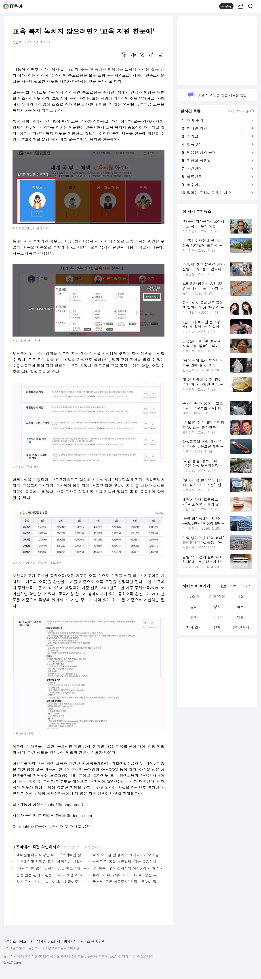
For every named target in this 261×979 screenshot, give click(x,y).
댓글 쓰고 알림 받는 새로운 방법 (217, 95)
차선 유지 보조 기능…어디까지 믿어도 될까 (51, 881)
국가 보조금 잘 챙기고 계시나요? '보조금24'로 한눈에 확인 (127, 854)
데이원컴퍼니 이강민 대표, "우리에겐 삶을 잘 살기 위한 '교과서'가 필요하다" (51, 854)
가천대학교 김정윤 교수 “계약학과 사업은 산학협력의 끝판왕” (51, 861)
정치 (217, 606)
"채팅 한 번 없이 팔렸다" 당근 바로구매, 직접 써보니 (51, 868)
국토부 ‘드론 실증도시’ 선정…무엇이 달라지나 (127, 881)
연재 (217, 627)
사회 (240, 596)
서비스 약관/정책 (93, 941)
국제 (240, 606)
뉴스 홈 (194, 596)
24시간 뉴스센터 (48, 941)
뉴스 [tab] (223, 585)
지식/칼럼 (194, 627)
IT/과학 (217, 617)
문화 (194, 617)
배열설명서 (240, 627)
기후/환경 (217, 596)
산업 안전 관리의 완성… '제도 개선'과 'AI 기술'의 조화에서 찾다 (51, 875)
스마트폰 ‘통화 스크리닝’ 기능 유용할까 (124, 861)
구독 (226, 6)
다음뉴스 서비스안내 (18, 941)
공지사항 (70, 941)
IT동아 (16, 6)
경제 (194, 606)
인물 (240, 617)
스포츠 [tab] (246, 585)
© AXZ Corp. (12, 963)
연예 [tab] (234, 585)
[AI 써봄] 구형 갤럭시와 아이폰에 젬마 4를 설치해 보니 (127, 868)
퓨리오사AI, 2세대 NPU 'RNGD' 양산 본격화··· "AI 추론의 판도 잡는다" (127, 875)
